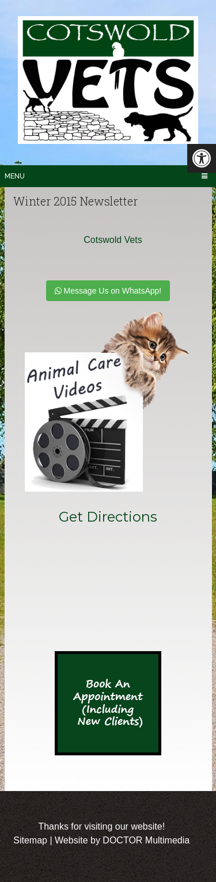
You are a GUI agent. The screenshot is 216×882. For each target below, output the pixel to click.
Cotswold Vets (113, 240)
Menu (15, 176)
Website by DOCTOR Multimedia (122, 840)
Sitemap (30, 840)
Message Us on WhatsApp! (108, 290)
